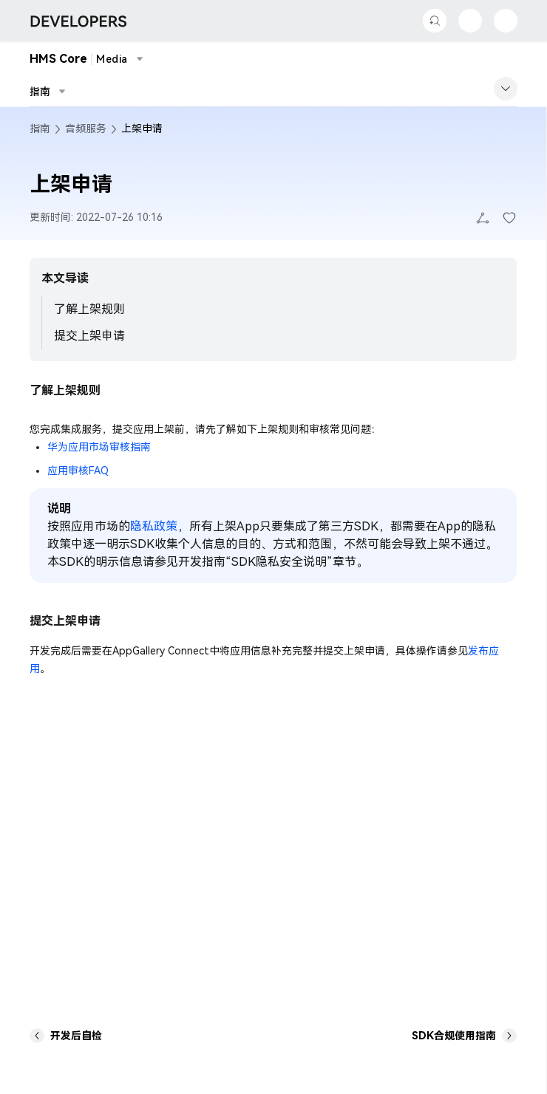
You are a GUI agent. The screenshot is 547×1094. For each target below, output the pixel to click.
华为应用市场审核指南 (99, 447)
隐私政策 (153, 526)
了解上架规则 (89, 309)
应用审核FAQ (78, 470)
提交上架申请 (89, 336)
